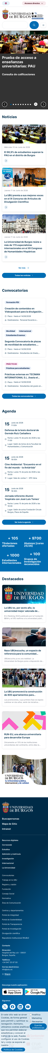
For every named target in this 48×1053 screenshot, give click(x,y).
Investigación (8, 858)
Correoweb (7, 845)
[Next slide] (43, 104)
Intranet (6, 829)
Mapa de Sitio (9, 823)
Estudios (6, 849)
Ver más (21, 268)
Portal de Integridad (10, 915)
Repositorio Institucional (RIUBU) (15, 938)
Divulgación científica (11, 933)
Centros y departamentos (12, 910)
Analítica (36, 1017)
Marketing (37, 1021)
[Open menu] (43, 25)
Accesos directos (32, 3)
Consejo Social (8, 894)
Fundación (6, 889)
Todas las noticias (22, 275)
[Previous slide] (4, 104)
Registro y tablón (9, 884)
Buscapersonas (10, 818)
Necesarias (37, 1024)
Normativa (6, 898)
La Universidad (8, 868)
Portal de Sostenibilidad (12, 919)
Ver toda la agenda (23, 522)
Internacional (8, 863)
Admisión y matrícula (11, 854)
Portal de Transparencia (12, 924)
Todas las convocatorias (22, 396)
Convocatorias (8, 875)
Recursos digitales (10, 840)
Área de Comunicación (11, 903)
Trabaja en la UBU (9, 880)
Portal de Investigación (11, 929)
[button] (11, 104)
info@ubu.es (7, 969)
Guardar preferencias (38, 1029)
